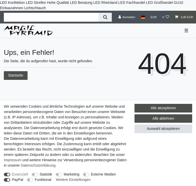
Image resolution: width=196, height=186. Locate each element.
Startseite (15, 75)
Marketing (71, 174)
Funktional (43, 180)
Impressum (12, 160)
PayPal (17, 180)
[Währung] (154, 17)
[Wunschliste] (166, 17)
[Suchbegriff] (51, 17)
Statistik (46, 174)
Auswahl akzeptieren (163, 129)
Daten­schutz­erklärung (38, 165)
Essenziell (20, 174)
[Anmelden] (127, 17)
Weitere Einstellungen (73, 180)
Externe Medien (103, 174)
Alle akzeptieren (163, 108)
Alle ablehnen (163, 118)
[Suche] (105, 17)
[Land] (143, 17)
